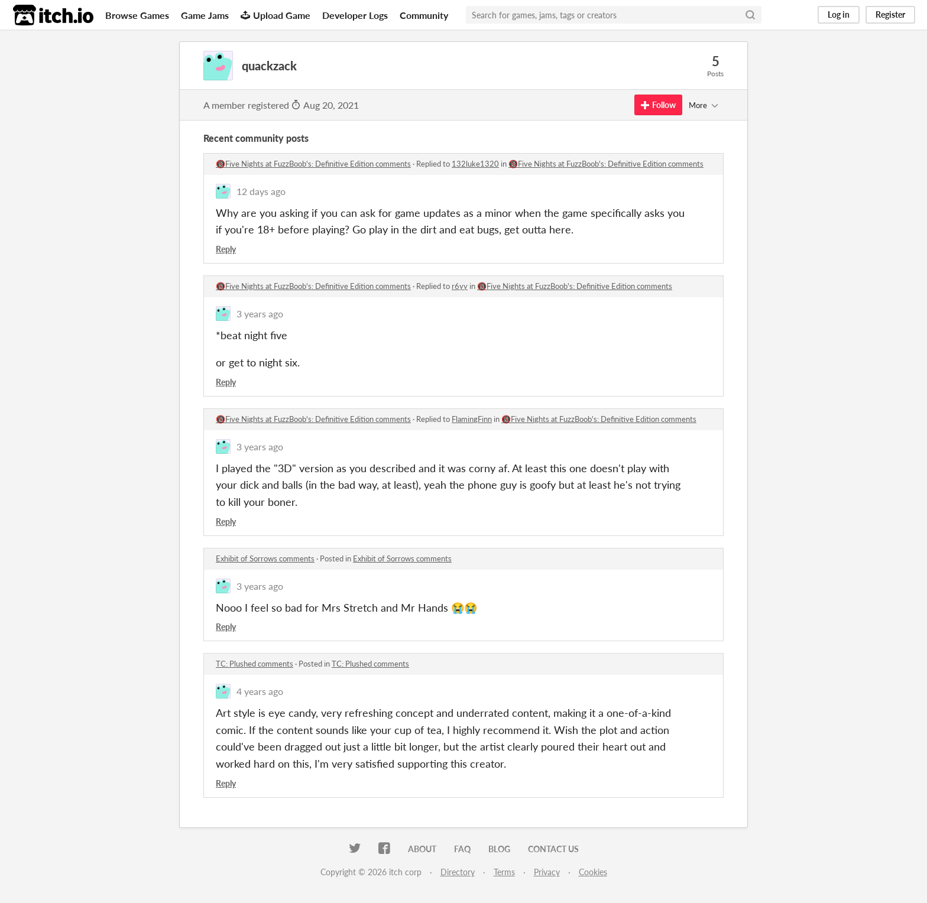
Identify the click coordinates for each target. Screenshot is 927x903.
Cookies (593, 872)
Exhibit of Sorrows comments (265, 558)
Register (890, 14)
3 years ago (259, 313)
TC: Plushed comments (254, 663)
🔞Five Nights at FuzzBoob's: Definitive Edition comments (313, 163)
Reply (226, 249)
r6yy (460, 286)
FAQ (462, 849)
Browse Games (137, 15)
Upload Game (275, 15)
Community (424, 15)
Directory (457, 872)
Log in (839, 14)
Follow (658, 105)
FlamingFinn (472, 419)
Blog (499, 849)
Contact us (553, 849)
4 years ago (259, 691)
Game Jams (205, 15)
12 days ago (261, 191)
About (422, 849)
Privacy (547, 872)
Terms (504, 872)
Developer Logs (355, 15)
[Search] (750, 15)
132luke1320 (475, 163)
